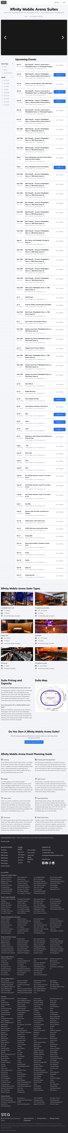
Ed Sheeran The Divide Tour (24, 1025)
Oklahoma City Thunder (41, 929)
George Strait (21, 1040)
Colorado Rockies (22, 901)
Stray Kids (53, 1046)
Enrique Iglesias (22, 1030)
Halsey (19, 1046)
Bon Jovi (3, 1046)
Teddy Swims (54, 1056)
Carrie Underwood (6, 1070)
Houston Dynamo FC (23, 961)
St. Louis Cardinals (55, 901)
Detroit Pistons (21, 919)
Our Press (21, 857)
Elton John (20, 1028)
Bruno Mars (4, 1056)
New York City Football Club (41, 960)
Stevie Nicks (53, 1044)
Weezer (52, 1082)
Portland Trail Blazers (56, 921)
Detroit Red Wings (23, 941)
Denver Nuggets (6, 933)
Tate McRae (53, 1052)
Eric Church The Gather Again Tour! (24, 1033)
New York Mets (38, 903)
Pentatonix (53, 1004)
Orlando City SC (38, 965)
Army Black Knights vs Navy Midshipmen (8, 987)
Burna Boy (4, 1060)
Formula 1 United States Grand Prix (8, 1103)
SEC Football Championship (54, 983)
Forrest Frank (21, 1038)
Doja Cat (20, 1016)
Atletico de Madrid (6, 1098)
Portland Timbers (39, 969)
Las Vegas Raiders (23, 891)
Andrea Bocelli (5, 1012)
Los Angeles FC (22, 967)
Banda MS (4, 1026)
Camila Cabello (5, 1062)
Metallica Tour (38, 1056)
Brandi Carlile (5, 1048)
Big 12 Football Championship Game (7, 991)
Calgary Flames (5, 945)
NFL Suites (4, 852)
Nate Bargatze (38, 1074)
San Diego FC (38, 973)
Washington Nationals (57, 909)
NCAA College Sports (7, 978)
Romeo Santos (54, 1024)
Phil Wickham (54, 1006)
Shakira (52, 1036)
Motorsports (21, 1098)
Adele (3, 1006)
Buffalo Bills (4, 883)
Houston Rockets (22, 923)
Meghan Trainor (38, 1052)
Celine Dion (4, 1072)
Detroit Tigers (21, 903)
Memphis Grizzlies (23, 931)
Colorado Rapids (6, 969)
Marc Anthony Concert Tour (40, 1039)
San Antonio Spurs (56, 925)
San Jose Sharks (38, 951)
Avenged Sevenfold (7, 1018)
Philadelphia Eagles (40, 891)
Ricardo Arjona (54, 1018)
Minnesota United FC (23, 969)
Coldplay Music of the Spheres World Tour (7, 1087)
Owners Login (5, 841)
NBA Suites (4, 855)
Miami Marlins (21, 913)
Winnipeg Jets (54, 953)
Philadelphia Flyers (32, 12)
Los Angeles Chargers (24, 893)
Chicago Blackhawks (7, 949)
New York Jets (38, 889)
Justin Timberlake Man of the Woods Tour (24, 1083)
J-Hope (19, 1062)
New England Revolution (21, 974)
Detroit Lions (21, 879)
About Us (21, 852)
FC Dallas (20, 959)
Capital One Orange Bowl (23, 986)
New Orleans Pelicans (40, 925)
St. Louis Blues (54, 939)
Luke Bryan (37, 1026)
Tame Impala (54, 1050)
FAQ (28, 862)
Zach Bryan (53, 1090)
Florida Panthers (22, 945)
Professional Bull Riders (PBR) (24, 1101)
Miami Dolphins (38, 879)
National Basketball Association (11, 917)
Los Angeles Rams (39, 877)
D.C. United (4, 973)
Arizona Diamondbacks (8, 899)
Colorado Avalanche (7, 951)
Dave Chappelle (22, 998)
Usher (52, 1080)
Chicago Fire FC (6, 967)
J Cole (19, 1060)
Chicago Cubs (5, 909)
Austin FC (4, 961)
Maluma (36, 1034)
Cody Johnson (5, 1084)
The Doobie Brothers (56, 1058)
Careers (20, 862)
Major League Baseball (8, 897)
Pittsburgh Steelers (39, 893)
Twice (52, 1076)
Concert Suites (5, 866)
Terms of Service (29, 1118)
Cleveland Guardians (23, 899)
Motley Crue (37, 1068)
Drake (19, 1020)
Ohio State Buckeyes (40, 988)
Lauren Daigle (38, 1008)
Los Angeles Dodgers (23, 911)
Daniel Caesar (5, 1092)
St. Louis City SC (55, 963)
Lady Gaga (37, 1006)
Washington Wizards (56, 931)
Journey (19, 1078)
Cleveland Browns (6, 891)
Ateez (3, 1016)
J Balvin (19, 1058)
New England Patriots (40, 883)
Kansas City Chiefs (23, 889)
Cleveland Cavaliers (7, 929)
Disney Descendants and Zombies (23, 1011)
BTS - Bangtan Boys (7, 1022)
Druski (19, 1022)
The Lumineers (54, 1062)
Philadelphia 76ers (17, 12)
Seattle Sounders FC (56, 959)
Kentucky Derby (6, 1106)
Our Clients (21, 854)
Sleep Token (53, 1040)
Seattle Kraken (38, 953)
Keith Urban (37, 998)
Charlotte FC (5, 965)
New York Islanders (39, 941)
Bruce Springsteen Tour (8, 1054)
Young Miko (53, 1086)
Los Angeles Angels (23, 909)
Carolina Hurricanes (7, 947)
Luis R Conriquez (39, 1024)
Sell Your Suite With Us (34, 742)
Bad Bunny (4, 1024)
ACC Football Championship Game (7, 982)
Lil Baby (36, 1010)
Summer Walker (55, 1048)
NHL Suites (4, 860)
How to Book (31, 850)
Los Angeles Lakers (23, 929)
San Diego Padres (39, 911)
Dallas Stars (21, 939)
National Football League (9, 875)
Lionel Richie (37, 1016)
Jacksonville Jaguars (23, 887)
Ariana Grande (5, 1014)
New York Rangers (39, 943)
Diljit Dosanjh (21, 1008)
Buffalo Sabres (5, 943)
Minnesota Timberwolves (38, 922)
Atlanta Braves (5, 903)
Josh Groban (21, 1076)
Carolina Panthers (6, 885)
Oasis (35, 1084)
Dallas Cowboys (6, 893)
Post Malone (54, 1014)
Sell (64, 2)
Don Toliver (20, 1018)
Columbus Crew (6, 971)
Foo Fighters (21, 1036)
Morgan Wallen (38, 1066)
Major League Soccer (7, 957)
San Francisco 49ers (56, 877)
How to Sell (31, 852)
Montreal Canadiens (23, 951)
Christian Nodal (6, 1082)
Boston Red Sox (6, 907)
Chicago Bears (5, 887)
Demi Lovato (21, 1004)
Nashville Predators (23, 953)
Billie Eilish (4, 1034)
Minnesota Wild (22, 949)
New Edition (37, 1076)
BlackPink (4, 1040)
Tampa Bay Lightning (56, 941)
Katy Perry (20, 1090)
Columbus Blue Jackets (8, 953)
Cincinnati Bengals (6, 889)
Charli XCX (4, 1074)
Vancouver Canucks (56, 947)
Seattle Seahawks (55, 879)
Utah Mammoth (55, 945)
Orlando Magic (38, 931)
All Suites (4, 850)
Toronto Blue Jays (55, 907)
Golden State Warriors (24, 921)
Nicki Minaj (37, 1078)
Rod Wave (53, 1020)
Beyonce (3, 1032)
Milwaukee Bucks (39, 919)
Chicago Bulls (5, 927)
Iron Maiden (21, 1056)
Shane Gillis (53, 1038)
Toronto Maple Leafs (56, 943)
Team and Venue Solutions (30, 857)
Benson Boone (5, 1028)
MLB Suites (4, 858)
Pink (51, 1010)
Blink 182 (4, 1044)
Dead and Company (23, 1002)
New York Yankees (39, 905)
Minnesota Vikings (39, 881)
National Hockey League (8, 937)
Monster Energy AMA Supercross (40, 1063)
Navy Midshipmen (39, 986)
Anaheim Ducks (6, 939)
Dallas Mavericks (6, 931)
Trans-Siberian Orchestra (54, 1073)
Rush (51, 1028)
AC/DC (3, 1000)
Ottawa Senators (39, 945)
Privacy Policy (41, 1118)
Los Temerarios (38, 1018)
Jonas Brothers (21, 1074)
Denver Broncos (22, 877)
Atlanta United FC (6, 959)
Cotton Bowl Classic (40, 981)
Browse (56, 2)
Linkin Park (37, 1014)
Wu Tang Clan (54, 1084)
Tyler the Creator (55, 1078)
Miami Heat (20, 933)
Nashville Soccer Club (24, 971)
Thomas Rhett (54, 1066)
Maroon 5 (37, 1044)
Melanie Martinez (39, 1054)
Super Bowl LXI (54, 889)
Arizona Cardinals (6, 877)
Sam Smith (53, 1032)
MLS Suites (4, 863)
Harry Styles (21, 1048)
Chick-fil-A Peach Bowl (24, 988)
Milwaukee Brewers (40, 899)
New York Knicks (39, 927)
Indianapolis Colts (22, 885)
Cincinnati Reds (6, 913)
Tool (51, 1070)
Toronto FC (53, 965)
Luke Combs (37, 1028)
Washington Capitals (56, 951)
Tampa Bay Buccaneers (57, 881)
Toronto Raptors (55, 927)
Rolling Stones (54, 1022)
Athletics (3, 901)
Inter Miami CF (21, 963)
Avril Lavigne (5, 1020)
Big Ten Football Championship (22, 982)
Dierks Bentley (21, 1006)
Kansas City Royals (23, 907)
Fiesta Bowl (37, 982)
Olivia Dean (37, 1086)
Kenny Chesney (38, 1004)
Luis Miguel (37, 1022)
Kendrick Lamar (38, 1002)
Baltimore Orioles (6, 905)
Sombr (52, 1042)
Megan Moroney (39, 1050)
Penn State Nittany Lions (39, 991)
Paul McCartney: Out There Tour (56, 999)
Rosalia (52, 1026)
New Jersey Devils (39, 939)
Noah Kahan (37, 1082)
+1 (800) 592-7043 (48, 852)
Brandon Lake (5, 1050)
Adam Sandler (5, 1004)
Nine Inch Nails (38, 1080)
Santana (52, 1034)
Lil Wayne (37, 1012)
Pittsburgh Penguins (40, 949)
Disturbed (20, 1014)
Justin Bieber (21, 1080)
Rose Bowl (53, 981)
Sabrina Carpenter (55, 1030)
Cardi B (3, 1066)
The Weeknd (54, 1064)
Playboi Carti (54, 1012)
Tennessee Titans (55, 883)
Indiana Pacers (21, 925)
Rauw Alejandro (55, 1016)
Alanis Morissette (6, 1008)
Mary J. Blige (37, 1046)
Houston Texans (22, 883)
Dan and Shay (5, 1090)
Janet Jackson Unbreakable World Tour (23, 1066)
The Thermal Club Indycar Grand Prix (39, 1103)
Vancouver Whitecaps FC (56, 968)
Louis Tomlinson (39, 1020)
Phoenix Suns (54, 919)
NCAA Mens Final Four (41, 984)
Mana (35, 1036)
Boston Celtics (5, 921)
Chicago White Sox (7, 911)
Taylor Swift (53, 1054)
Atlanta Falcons (6, 879)
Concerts (3, 996)
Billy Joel (3, 1036)
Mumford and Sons (39, 1070)
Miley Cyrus (37, 1060)
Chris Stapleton (5, 1078)
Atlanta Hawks (5, 919)
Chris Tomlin (5, 1080)
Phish (51, 1008)
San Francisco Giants (40, 913)
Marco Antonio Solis (40, 1042)
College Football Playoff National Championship (24, 991)
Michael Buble (38, 1058)
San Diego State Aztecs (57, 986)
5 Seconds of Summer (7, 998)
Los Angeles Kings (23, 947)
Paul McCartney (38, 1090)
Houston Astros (22, 905)
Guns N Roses (21, 1044)
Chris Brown (4, 1076)
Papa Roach (37, 1088)
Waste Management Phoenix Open (56, 1103)
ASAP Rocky (5, 1002)
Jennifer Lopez (21, 1070)
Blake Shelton (5, 1042)
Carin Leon (4, 1068)
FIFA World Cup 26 (7, 1100)
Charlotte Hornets (6, 925)
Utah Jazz (53, 929)
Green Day (20, 1042)
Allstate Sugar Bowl (7, 984)
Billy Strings (4, 1038)
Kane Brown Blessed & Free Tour (24, 1087)
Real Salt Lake (38, 971)
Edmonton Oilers (22, 943)
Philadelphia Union (40, 967)
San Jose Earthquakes (40, 974)
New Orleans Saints (40, 885)
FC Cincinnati (5, 974)
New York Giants (39, 887)
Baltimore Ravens (6, 881)
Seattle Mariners (55, 899)
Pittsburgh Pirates (39, 909)
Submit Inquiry (46, 850)
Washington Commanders (54, 886)
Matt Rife (36, 1048)
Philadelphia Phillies (40, 907)
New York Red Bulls (40, 963)
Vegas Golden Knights (57, 949)
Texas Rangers (54, 905)
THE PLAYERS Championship (38, 1099)
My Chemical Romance (41, 1072)
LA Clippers (20, 927)
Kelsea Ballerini (38, 1000)
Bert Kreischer (5, 1030)
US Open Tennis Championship (55, 1099)
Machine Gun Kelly (39, 1030)
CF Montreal (4, 963)
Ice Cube (20, 1052)
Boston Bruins (5, 941)
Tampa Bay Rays (55, 903)
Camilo (3, 1064)
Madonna (37, 1032)
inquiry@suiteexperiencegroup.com (52, 855)
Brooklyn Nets (5, 923)
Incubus (19, 1054)
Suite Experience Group (8, 837)
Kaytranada (21, 1092)
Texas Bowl (53, 988)
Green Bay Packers (23, 881)
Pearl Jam (53, 1002)
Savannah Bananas (23, 1104)
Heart (19, 1050)
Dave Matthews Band (24, 1000)
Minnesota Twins (39, 901)
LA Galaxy (20, 965)
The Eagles (53, 1060)
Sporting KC (53, 961)
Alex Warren (5, 1010)
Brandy (3, 1052)
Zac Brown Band (55, 1088)
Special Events (5, 1096)
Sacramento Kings (55, 923)
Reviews (20, 860)
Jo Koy (19, 1072)
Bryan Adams (5, 1058)
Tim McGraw (54, 1068)
